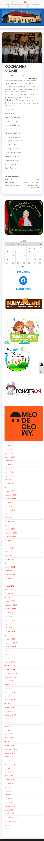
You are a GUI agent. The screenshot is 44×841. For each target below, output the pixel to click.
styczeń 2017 (10, 738)
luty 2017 (8, 734)
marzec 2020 (10, 624)
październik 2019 (11, 643)
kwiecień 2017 (10, 726)
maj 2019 (8, 650)
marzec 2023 (10, 514)
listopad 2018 (10, 669)
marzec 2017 (10, 730)
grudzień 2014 (10, 810)
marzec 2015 (10, 798)
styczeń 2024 (10, 483)
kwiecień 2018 (10, 692)
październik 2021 (11, 571)
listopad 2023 (10, 491)
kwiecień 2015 (10, 795)
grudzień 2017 (10, 704)
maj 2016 (8, 760)
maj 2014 (8, 829)
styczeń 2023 (10, 521)
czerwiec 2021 (10, 578)
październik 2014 (11, 817)
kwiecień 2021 (10, 586)
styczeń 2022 (10, 559)
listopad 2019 (10, 639)
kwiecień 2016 (10, 764)
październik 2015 (11, 783)
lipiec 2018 (9, 681)
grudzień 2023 (10, 487)
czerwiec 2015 (10, 787)
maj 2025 (8, 449)
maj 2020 (8, 616)
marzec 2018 (10, 696)
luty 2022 (8, 556)
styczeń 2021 (10, 593)
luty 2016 (8, 772)
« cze (23, 266)
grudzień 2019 (10, 635)
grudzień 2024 (10, 453)
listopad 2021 (10, 567)
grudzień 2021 (10, 563)
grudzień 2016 (10, 742)
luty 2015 (8, 802)
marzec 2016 (10, 768)
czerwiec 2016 (10, 757)
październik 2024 (11, 461)
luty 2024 (8, 480)
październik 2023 (11, 495)
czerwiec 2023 (10, 502)
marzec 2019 (10, 658)
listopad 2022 (10, 529)
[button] (3, 25)
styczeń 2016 (10, 776)
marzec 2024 (10, 476)
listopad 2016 (10, 745)
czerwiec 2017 (10, 719)
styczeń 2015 (10, 806)
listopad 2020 (10, 601)
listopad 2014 (10, 814)
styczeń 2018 (10, 700)
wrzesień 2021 (10, 575)
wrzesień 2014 (10, 821)
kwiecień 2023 (10, 510)
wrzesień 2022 (10, 537)
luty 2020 (8, 628)
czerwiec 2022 (10, 540)
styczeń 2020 (10, 631)
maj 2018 (8, 688)
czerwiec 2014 (10, 825)
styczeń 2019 (10, 662)
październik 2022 (11, 533)
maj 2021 (8, 582)
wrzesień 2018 (10, 677)
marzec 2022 (10, 552)
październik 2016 (11, 749)
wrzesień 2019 (10, 647)
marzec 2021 (10, 590)
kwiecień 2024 (10, 472)
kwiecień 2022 (10, 548)
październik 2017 (11, 711)
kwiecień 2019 (10, 654)
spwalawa (23, 76)
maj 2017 (8, 722)
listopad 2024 (10, 457)
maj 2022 (8, 544)
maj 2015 (8, 791)
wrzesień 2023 (10, 499)
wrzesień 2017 (10, 715)
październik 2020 (11, 605)
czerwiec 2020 (10, 613)
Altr (25, 2)
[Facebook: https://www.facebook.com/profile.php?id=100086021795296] (23, 280)
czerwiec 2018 (10, 685)
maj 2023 (8, 506)
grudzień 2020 (10, 597)
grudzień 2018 (10, 666)
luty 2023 (8, 518)
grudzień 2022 (10, 525)
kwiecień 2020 (10, 620)
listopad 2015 (10, 779)
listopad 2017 (10, 707)
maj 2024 (8, 468)
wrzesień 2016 (10, 753)
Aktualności (15, 176)
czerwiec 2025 (10, 445)
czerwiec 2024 (10, 464)
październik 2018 (11, 673)
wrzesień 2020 (10, 609)
